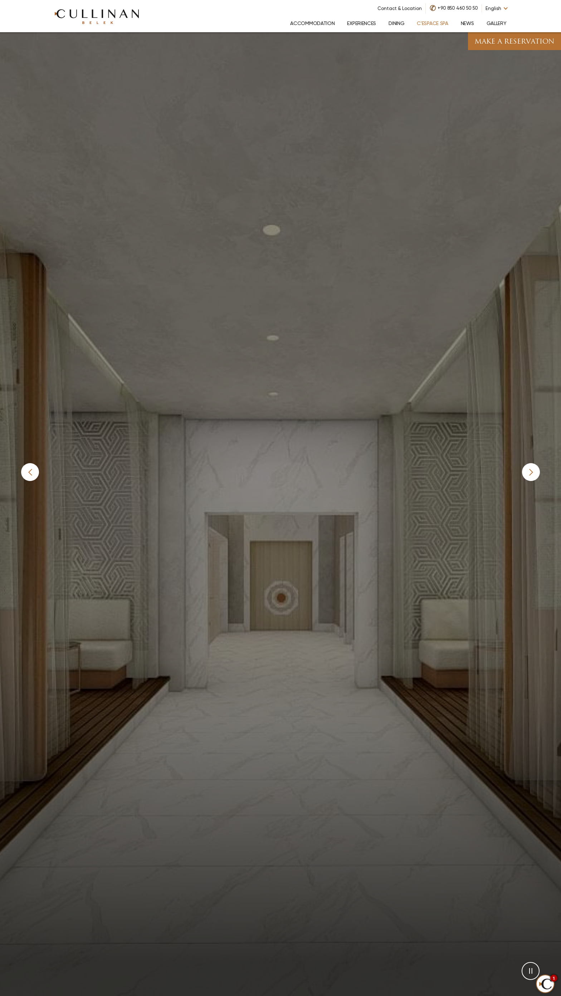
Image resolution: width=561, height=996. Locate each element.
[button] (30, 472)
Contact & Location (399, 8)
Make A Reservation (514, 42)
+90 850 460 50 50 (458, 8)
